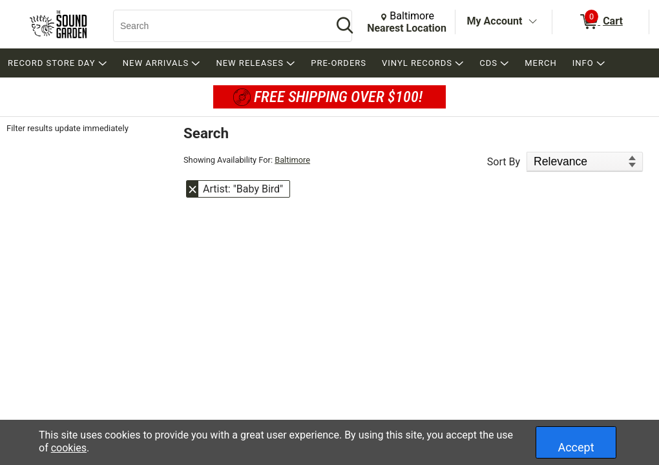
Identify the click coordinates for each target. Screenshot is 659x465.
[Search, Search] (216, 25)
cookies (69, 448)
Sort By (503, 162)
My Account (495, 21)
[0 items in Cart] (600, 22)
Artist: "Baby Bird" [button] (243, 189)
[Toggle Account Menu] (532, 22)
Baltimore (292, 160)
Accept (576, 447)
